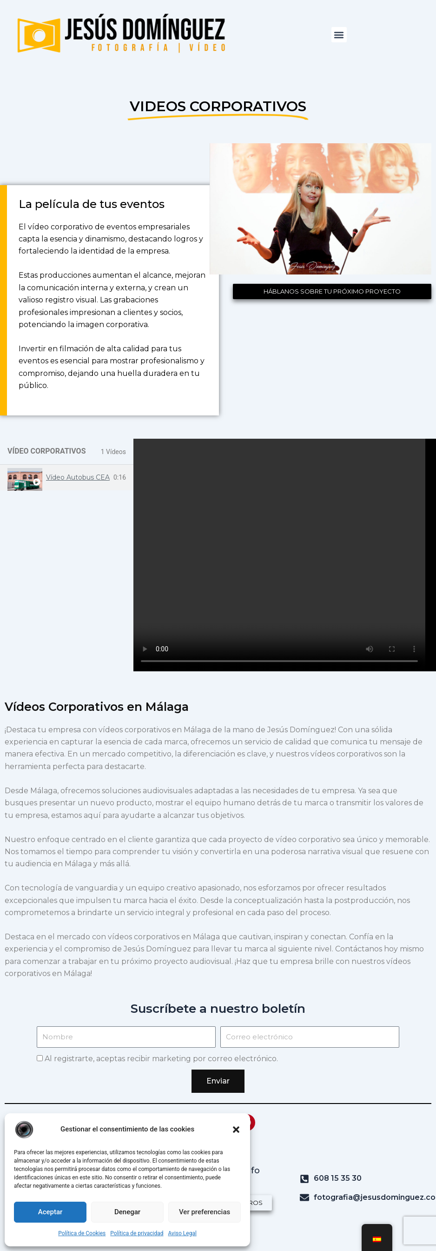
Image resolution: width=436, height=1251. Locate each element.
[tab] (66, 477)
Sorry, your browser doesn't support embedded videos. (284, 555)
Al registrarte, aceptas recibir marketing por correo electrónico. (161, 1058)
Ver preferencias (204, 1212)
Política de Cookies (82, 1233)
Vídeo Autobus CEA (78, 477)
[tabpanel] (284, 555)
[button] (236, 1129)
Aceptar (50, 1212)
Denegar (127, 1212)
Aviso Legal (182, 1233)
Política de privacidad (136, 1233)
